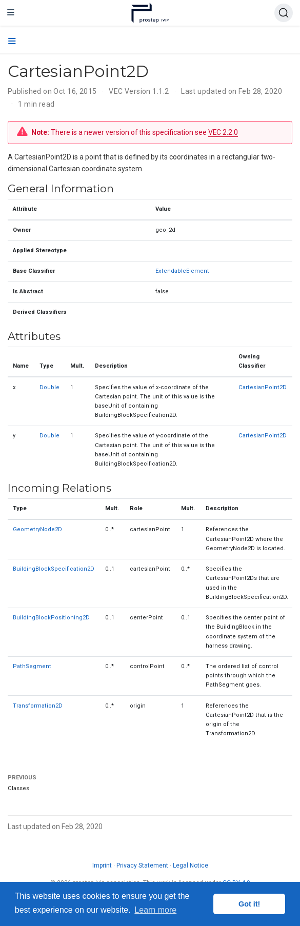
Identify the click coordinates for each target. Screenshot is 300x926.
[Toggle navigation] (10, 13)
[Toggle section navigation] (12, 41)
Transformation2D (38, 705)
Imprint (102, 865)
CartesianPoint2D (262, 387)
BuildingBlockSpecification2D (53, 569)
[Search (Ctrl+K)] (283, 13)
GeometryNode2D (37, 529)
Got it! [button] (249, 904)
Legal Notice (190, 865)
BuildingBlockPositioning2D (51, 617)
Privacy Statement (142, 865)
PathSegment (32, 666)
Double (49, 387)
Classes (18, 788)
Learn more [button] (155, 909)
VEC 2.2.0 (223, 132)
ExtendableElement (182, 271)
